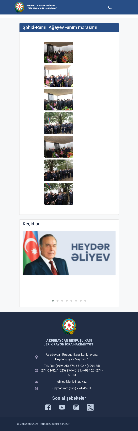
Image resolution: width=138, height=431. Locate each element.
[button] (53, 301)
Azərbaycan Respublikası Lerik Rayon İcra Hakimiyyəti (41, 6)
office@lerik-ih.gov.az (72, 381)
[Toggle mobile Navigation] (119, 7)
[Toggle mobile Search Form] (110, 7)
